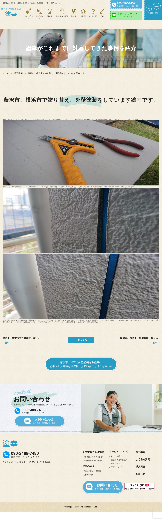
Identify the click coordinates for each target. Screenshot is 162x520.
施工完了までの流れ (119, 460)
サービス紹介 (116, 456)
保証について (116, 467)
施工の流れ (50, 16)
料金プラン (115, 463)
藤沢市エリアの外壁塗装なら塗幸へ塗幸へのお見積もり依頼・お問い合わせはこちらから (81, 364)
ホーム (6, 73)
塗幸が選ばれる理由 (62, 16)
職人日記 (140, 466)
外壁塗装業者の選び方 (93, 460)
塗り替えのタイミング (93, 457)
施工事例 (83, 16)
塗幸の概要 (89, 475)
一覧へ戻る (81, 340)
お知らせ (140, 474)
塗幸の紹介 (74, 16)
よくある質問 (93, 16)
